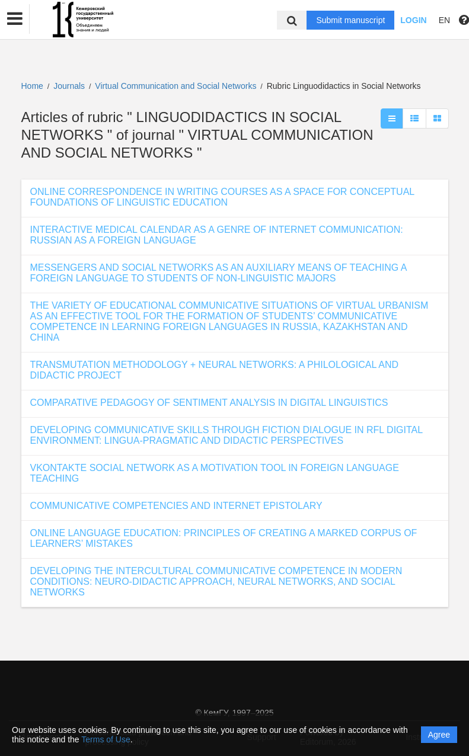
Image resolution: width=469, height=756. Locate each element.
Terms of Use (105, 739)
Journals (69, 86)
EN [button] (444, 20)
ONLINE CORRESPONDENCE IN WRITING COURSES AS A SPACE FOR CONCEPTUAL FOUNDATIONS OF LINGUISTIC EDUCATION (222, 197)
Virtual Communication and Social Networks (177, 86)
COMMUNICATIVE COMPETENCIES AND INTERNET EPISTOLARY (176, 506)
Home (32, 86)
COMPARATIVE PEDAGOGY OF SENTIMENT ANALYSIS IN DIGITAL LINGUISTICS (209, 403)
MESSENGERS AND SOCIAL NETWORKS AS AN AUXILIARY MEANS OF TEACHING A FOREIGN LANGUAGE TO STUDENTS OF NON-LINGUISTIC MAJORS (218, 272)
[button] (15, 19)
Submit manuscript (350, 20)
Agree (439, 734)
